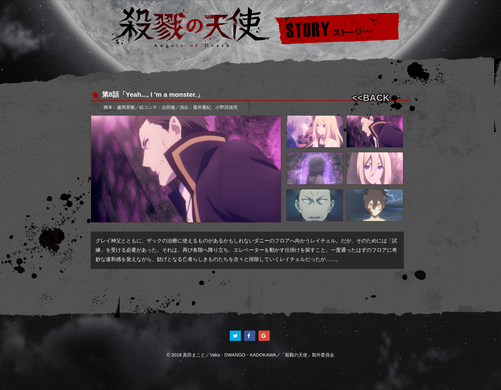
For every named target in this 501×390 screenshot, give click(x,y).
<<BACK (370, 98)
